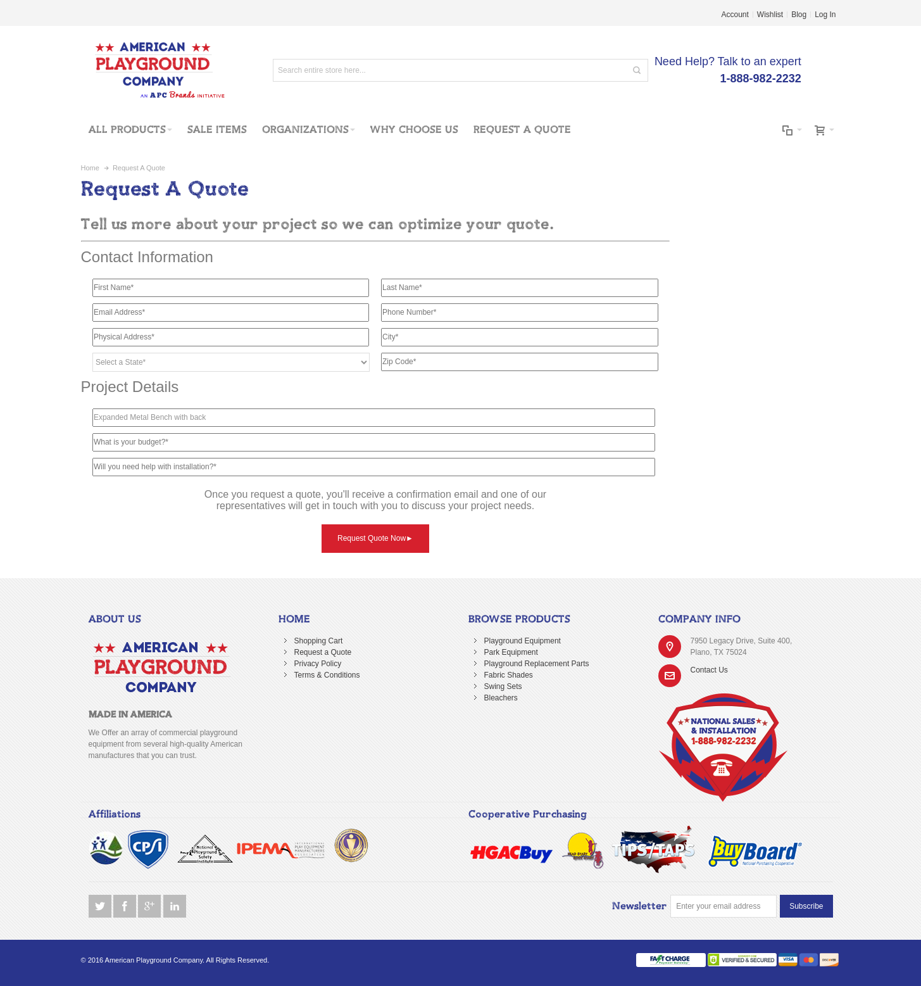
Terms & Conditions (327, 675)
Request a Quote (323, 652)
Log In (825, 14)
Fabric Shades (508, 675)
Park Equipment (511, 652)
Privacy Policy (318, 663)
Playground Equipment (522, 640)
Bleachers (501, 697)
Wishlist (770, 14)
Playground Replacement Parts (536, 663)
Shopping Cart (318, 640)
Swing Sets (503, 686)
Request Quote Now (375, 538)
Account (735, 14)
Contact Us (709, 670)
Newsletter (639, 906)
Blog (798, 14)
